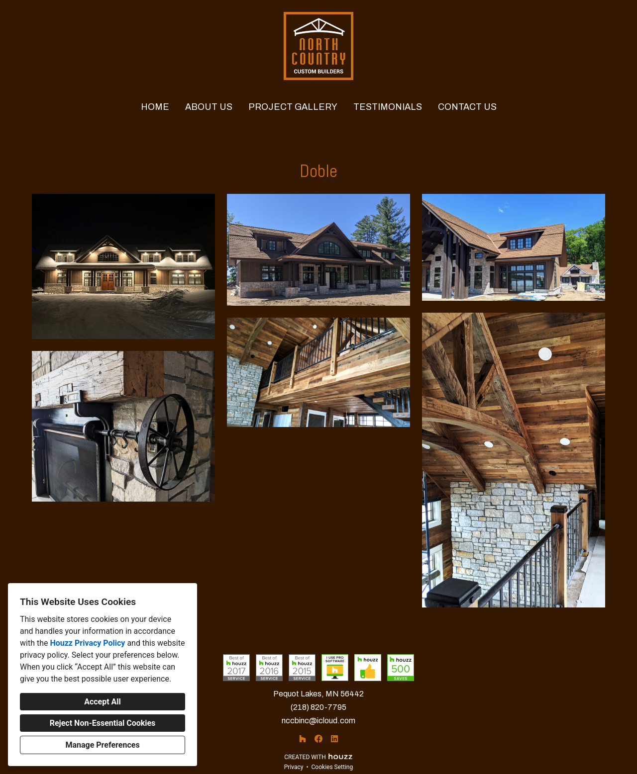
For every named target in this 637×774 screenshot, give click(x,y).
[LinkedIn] (334, 738)
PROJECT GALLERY (292, 107)
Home (155, 107)
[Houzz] (302, 738)
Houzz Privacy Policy (87, 643)
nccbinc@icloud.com (318, 720)
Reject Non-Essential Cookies (103, 723)
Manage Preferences (102, 745)
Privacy (294, 767)
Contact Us (467, 107)
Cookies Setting (332, 767)
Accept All (102, 701)
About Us (208, 107)
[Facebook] (318, 738)
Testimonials (387, 107)
